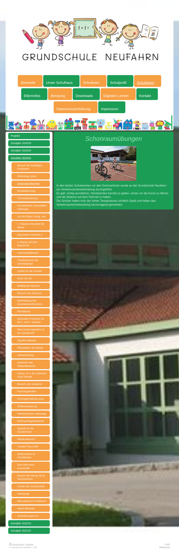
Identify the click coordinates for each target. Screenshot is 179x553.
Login (167, 544)
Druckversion (16, 544)
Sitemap (29, 544)
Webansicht (164, 547)
